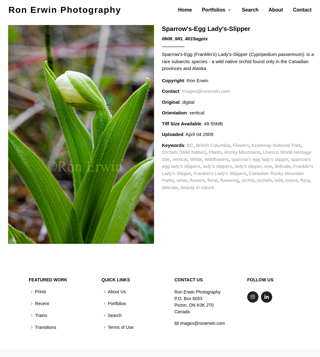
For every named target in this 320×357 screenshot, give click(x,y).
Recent (42, 303)
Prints (40, 291)
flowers (197, 180)
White (196, 159)
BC (190, 145)
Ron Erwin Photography (64, 10)
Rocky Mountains (242, 152)
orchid (248, 180)
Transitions (45, 327)
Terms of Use (120, 327)
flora (305, 180)
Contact (302, 10)
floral (213, 180)
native (291, 180)
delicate (283, 166)
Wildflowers (217, 159)
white (182, 180)
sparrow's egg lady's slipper (259, 159)
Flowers (241, 145)
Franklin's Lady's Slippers (219, 173)
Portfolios (117, 303)
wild (279, 180)
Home (185, 10)
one (268, 166)
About (275, 10)
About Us (117, 291)
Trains (41, 315)
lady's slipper (248, 166)
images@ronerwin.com (206, 91)
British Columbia (213, 145)
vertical (180, 159)
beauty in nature (197, 187)
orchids (264, 180)
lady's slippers (217, 166)
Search (250, 10)
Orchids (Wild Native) (184, 152)
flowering (229, 180)
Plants (215, 152)
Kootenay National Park (276, 145)
